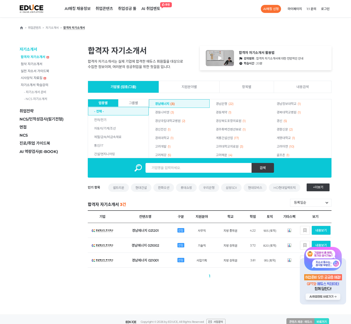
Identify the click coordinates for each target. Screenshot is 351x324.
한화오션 (163, 188)
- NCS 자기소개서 (35, 99)
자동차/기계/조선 (105, 128)
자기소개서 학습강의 (34, 85)
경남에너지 (165, 104)
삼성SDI (231, 188)
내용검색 (302, 87)
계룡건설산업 (227, 138)
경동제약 (223, 112)
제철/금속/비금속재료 (107, 137)
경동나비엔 (164, 112)
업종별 (103, 103)
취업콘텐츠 (104, 8)
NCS (24, 135)
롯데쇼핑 (186, 188)
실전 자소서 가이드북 (35, 71)
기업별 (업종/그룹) (123, 87)
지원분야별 (189, 87)
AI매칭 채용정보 (78, 8)
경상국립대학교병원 (170, 121)
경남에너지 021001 (145, 260)
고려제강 (163, 155)
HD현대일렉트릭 (284, 188)
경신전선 (163, 129)
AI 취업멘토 (152, 7)
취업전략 (27, 111)
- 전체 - (99, 111)
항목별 (246, 87)
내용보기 (321, 230)
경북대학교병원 (289, 112)
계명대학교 (286, 138)
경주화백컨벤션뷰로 (230, 129)
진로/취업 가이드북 (35, 143)
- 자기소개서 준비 (35, 92)
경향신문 (285, 129)
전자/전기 (100, 120)
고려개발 (163, 146)
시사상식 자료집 (33, 78)
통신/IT (98, 145)
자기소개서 (28, 49)
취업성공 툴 (127, 8)
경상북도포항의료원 (230, 121)
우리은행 (209, 188)
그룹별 (133, 103)
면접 (23, 127)
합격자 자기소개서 (35, 57)
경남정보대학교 (289, 104)
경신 (282, 121)
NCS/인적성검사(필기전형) (42, 119)
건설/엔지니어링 (104, 154)
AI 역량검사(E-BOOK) (39, 151)
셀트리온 (118, 188)
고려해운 (224, 155)
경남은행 (224, 104)
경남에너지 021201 (145, 230)
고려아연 (285, 146)
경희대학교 (164, 138)
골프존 (283, 155)
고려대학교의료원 (229, 146)
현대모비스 (255, 188)
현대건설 (141, 188)
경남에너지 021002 (145, 245)
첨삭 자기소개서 (31, 64)
